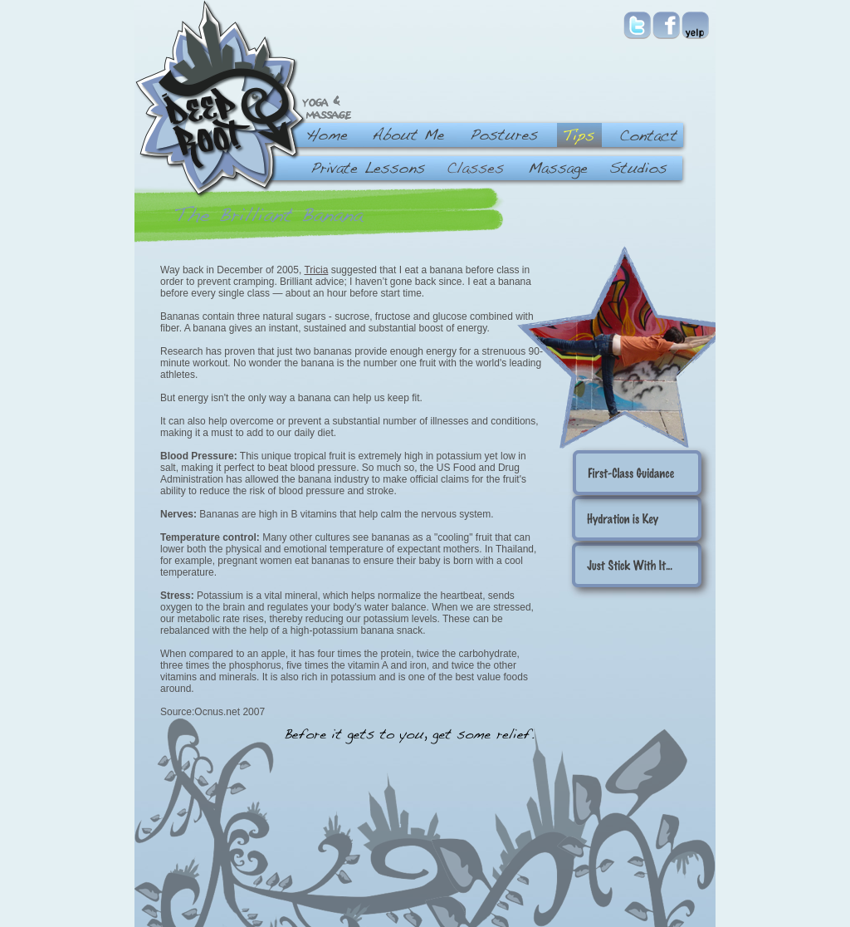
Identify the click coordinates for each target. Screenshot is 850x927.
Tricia (316, 270)
